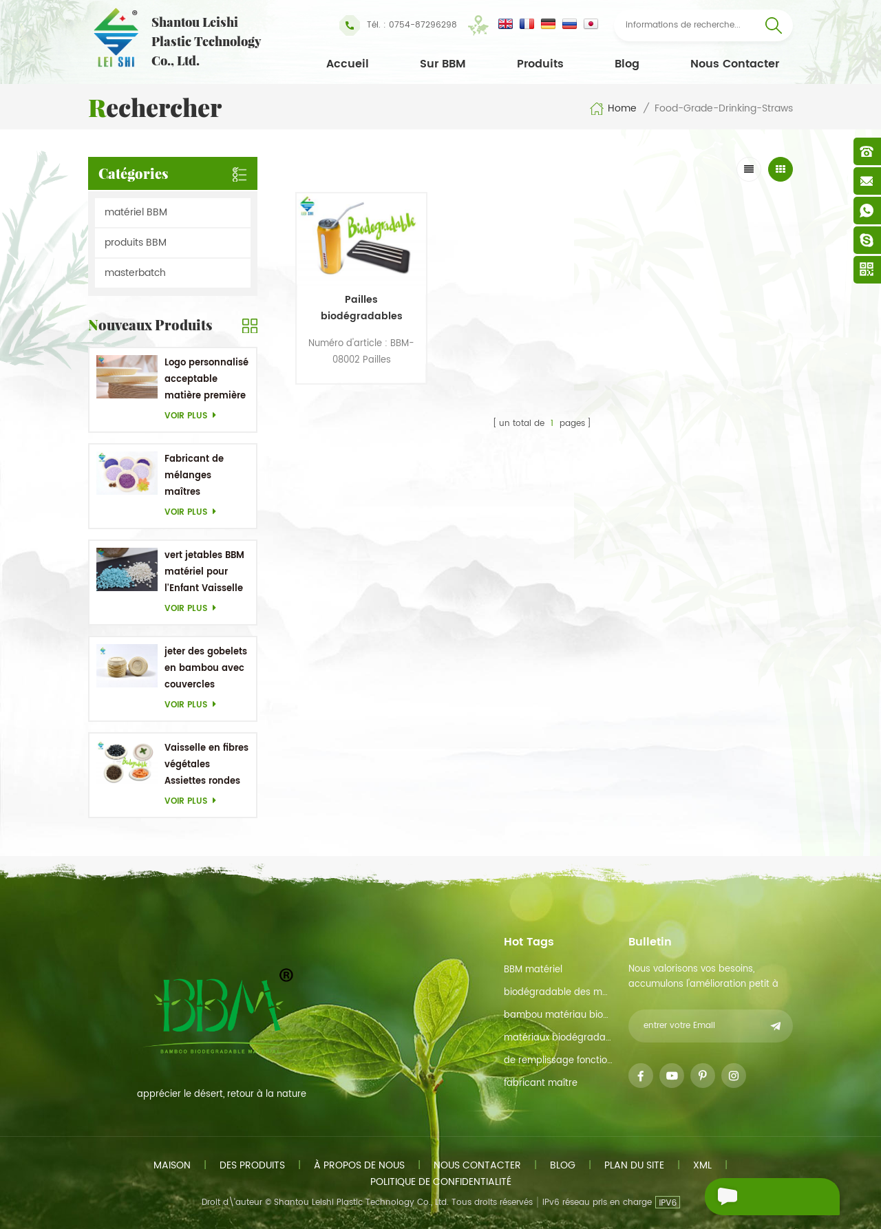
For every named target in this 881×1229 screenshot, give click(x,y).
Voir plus (194, 416)
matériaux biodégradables (558, 1038)
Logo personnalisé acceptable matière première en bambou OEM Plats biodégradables (206, 380)
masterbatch (135, 273)
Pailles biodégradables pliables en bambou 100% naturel (354, 299)
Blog (627, 64)
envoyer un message (750, 1198)
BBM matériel (533, 970)
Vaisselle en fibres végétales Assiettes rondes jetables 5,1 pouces (206, 765)
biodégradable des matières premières (558, 992)
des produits (252, 1165)
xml (702, 1165)
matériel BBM (136, 212)
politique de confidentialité (440, 1182)
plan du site (634, 1165)
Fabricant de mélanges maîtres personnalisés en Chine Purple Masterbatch (204, 476)
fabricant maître (540, 1083)
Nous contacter (734, 64)
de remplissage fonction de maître (558, 1061)
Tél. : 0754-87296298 (398, 25)
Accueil (347, 64)
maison (172, 1165)
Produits (540, 64)
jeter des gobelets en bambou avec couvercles (205, 668)
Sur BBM (443, 64)
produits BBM (136, 242)
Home (613, 108)
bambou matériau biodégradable (558, 1015)
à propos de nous (359, 1165)
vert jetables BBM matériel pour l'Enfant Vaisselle (204, 572)
